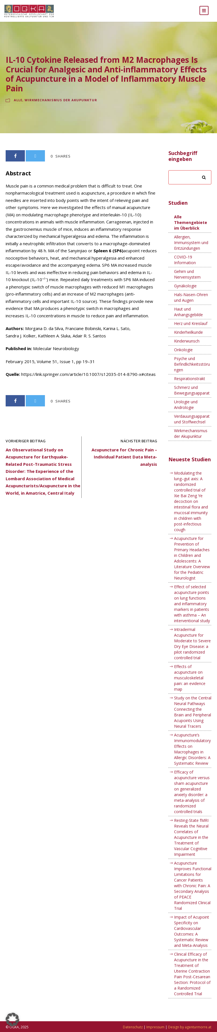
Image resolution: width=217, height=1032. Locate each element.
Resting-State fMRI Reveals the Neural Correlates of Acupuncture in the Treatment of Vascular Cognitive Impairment (191, 844)
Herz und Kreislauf (190, 330)
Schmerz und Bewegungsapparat (192, 397)
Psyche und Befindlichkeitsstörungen (192, 371)
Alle (18, 107)
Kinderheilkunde (188, 339)
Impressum (155, 1027)
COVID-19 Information (185, 267)
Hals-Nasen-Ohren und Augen (191, 304)
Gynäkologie (185, 293)
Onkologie (183, 357)
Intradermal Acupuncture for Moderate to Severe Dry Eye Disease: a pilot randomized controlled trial (192, 651)
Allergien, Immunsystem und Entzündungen (191, 250)
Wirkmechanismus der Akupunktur (61, 107)
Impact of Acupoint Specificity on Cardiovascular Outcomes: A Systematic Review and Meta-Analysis (191, 938)
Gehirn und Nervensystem (187, 281)
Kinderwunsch (186, 348)
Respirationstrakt (189, 386)
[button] (12, 1019)
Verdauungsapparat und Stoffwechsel (192, 426)
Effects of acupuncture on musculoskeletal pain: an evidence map (189, 685)
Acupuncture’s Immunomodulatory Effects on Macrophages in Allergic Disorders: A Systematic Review (192, 756)
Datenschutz (133, 1027)
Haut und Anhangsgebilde (188, 319)
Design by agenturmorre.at (189, 1027)
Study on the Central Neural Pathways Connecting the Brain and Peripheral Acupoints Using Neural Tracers (192, 719)
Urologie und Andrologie (186, 411)
